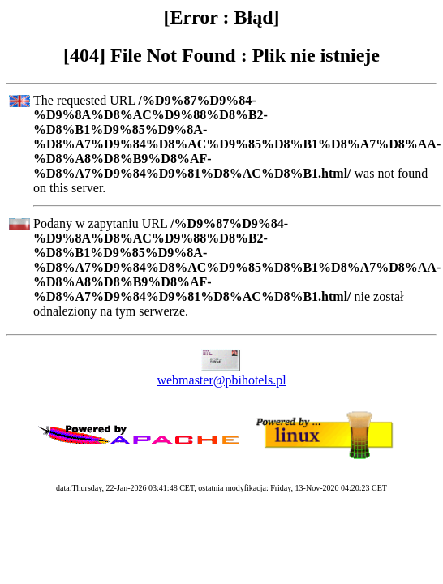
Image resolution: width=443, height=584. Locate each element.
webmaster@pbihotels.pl (221, 380)
